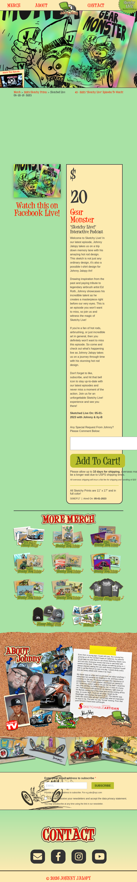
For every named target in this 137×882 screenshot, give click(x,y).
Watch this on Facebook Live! (37, 209)
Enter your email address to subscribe (69, 778)
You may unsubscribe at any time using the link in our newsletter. (73, 804)
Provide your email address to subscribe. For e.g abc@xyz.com (73, 792)
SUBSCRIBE (103, 785)
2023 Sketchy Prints (35, 92)
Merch (17, 92)
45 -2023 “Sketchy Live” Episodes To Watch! (99, 92)
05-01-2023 (100, 498)
